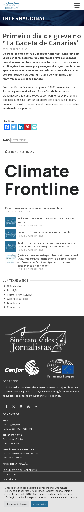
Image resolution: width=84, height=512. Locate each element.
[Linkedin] (21, 127)
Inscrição (12, 290)
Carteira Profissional (19, 294)
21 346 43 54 (17, 429)
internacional (19, 140)
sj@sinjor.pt (14, 424)
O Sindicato (14, 286)
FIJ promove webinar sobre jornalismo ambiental (35, 208)
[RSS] (36, 406)
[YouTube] (28, 406)
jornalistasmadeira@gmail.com (24, 453)
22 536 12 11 (16, 443)
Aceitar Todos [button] (39, 504)
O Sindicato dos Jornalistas (20, 470)
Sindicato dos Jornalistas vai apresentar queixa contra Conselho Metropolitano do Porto (46, 244)
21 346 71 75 (29, 429)
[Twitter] (14, 127)
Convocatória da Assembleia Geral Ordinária (44, 232)
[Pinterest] (27, 127)
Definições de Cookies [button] (17, 504)
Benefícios (13, 303)
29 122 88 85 (16, 457)
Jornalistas (11, 474)
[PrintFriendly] (34, 127)
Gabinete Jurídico (17, 298)
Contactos (13, 307)
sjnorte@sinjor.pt (17, 439)
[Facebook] (7, 127)
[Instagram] (21, 406)
